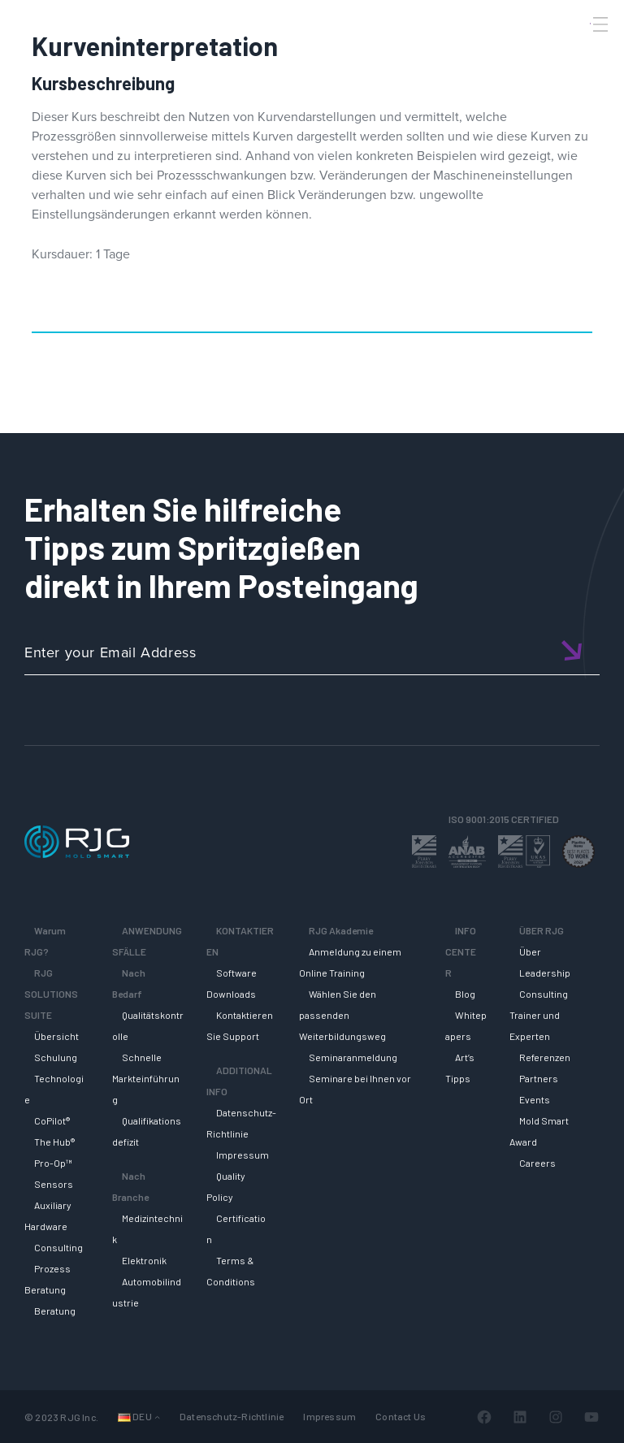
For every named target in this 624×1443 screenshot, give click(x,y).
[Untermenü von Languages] (157, 1416)
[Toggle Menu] (599, 24)
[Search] (578, 51)
